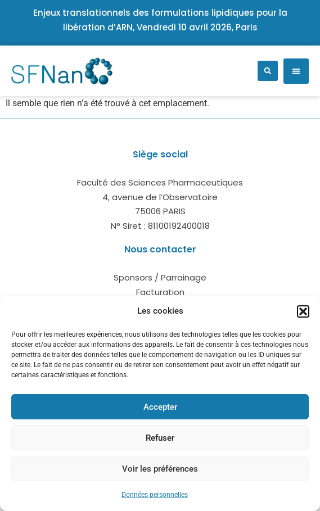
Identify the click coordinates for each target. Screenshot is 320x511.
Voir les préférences (160, 469)
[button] (303, 311)
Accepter (160, 407)
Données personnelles (154, 495)
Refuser (160, 438)
